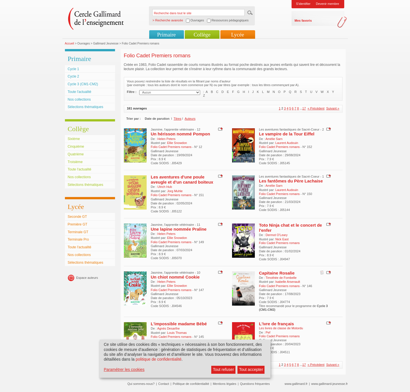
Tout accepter (251, 369)
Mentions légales (224, 383)
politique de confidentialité (158, 359)
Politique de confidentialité (191, 383)
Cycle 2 (73, 76)
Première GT (77, 224)
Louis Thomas (177, 332)
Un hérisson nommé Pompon (180, 133)
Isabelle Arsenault (287, 281)
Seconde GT (77, 217)
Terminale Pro (78, 239)
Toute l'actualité (79, 92)
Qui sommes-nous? (141, 383)
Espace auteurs (87, 277)
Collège (202, 35)
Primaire (166, 35)
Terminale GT (78, 232)
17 (304, 108)
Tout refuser (223, 369)
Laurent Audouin (286, 143)
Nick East (281, 239)
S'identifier (303, 3)
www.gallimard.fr (296, 383)
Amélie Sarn (273, 139)
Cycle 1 (73, 69)
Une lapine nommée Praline (179, 229)
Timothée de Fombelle (281, 277)
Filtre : (132, 92)
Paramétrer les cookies (124, 369)
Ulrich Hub (164, 186)
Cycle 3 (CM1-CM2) (83, 84)
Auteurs (189, 118)
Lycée (237, 35)
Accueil (69, 43)
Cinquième (76, 147)
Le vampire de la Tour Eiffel (287, 133)
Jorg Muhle (175, 191)
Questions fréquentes (255, 383)
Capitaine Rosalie (277, 273)
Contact (163, 383)
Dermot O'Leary (277, 235)
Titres (177, 118)
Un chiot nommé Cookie (175, 277)
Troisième (75, 162)
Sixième (74, 139)
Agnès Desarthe (168, 328)
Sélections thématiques (85, 107)
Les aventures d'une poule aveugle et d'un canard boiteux (182, 179)
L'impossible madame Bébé (179, 323)
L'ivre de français (276, 323)
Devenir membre (327, 3)
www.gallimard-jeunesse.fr (329, 383)
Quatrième (76, 154)
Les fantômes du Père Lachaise (291, 180)
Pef (268, 332)
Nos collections (79, 99)
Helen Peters (166, 139)
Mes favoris (303, 20)
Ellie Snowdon (177, 143)
